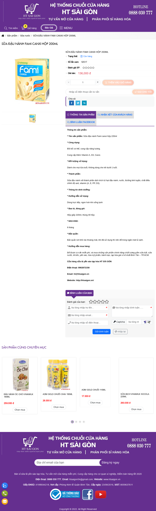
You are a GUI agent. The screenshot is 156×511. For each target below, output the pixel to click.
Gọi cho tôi (143, 92)
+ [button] (97, 82)
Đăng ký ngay (110, 462)
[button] (5, 28)
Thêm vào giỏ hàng (118, 82)
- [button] (68, 82)
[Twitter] (78, 103)
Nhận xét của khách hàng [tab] (115, 114)
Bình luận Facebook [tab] (81, 122)
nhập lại (120, 331)
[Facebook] (71, 103)
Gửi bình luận (101, 331)
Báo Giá (49, 27)
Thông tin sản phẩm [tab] (80, 114)
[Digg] (84, 103)
